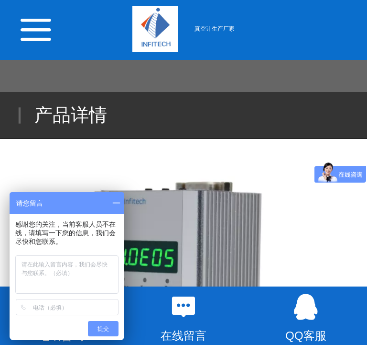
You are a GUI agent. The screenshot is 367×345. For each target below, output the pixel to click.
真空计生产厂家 (214, 28)
